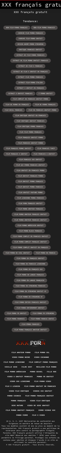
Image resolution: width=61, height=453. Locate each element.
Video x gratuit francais (20, 376)
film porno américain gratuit (31, 225)
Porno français (18, 401)
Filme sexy (27, 367)
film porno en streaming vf (30, 297)
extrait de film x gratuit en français (30, 72)
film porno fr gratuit (16, 313)
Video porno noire (21, 357)
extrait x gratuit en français (30, 88)
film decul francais (13, 110)
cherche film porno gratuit (30, 39)
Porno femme (22, 415)
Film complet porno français (43, 362)
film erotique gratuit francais (30, 121)
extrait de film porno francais (30, 55)
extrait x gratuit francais (20, 93)
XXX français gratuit (19, 445)
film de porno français (45, 105)
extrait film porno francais (30, 77)
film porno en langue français (30, 275)
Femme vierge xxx (46, 410)
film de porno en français (17, 105)
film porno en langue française (30, 280)
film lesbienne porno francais (30, 198)
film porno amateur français (30, 209)
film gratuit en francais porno (30, 170)
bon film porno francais (44, 28)
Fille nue (51, 372)
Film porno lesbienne (14, 362)
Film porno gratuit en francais (40, 386)
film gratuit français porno (30, 176)
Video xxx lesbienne (20, 381)
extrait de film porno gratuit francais (30, 61)
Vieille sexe (11, 367)
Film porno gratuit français (20, 410)
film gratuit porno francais (30, 187)
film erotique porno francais (31, 126)
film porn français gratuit (30, 203)
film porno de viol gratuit (18, 253)
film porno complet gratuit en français (30, 247)
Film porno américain (15, 372)
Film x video (38, 415)
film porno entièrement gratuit (30, 308)
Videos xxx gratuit (42, 391)
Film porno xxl (42, 352)
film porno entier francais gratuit (30, 302)
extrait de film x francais (30, 66)
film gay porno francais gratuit (30, 165)
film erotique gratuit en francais (30, 116)
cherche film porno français (30, 33)
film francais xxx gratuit (30, 160)
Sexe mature (17, 405)
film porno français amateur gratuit (30, 330)
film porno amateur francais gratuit (30, 220)
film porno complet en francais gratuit (30, 236)
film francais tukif (46, 148)
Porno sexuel (36, 372)
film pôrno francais (30, 324)
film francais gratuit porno (30, 143)
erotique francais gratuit (30, 50)
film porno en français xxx (30, 269)
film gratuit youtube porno (30, 192)
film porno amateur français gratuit (30, 214)
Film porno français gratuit (39, 396)
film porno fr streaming (43, 313)
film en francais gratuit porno (42, 110)
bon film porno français (16, 28)
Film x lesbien (12, 386)
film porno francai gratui (42, 319)
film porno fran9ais (15, 319)
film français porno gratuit (18, 148)
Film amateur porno (20, 352)
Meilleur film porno (46, 367)
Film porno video (42, 381)
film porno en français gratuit (30, 258)
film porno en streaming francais (30, 286)
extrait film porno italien (30, 83)
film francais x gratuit (44, 154)
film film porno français (30, 132)
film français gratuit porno (30, 138)
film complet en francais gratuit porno (30, 99)
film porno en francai (45, 253)
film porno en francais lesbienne (30, 264)
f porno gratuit (46, 93)
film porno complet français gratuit (30, 242)
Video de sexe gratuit (38, 405)
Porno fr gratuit (45, 376)
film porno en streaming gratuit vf (30, 291)
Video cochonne (41, 357)
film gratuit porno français (30, 181)
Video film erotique (19, 391)
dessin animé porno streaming (31, 44)
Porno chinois (14, 396)
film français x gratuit (16, 154)
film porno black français (30, 231)
